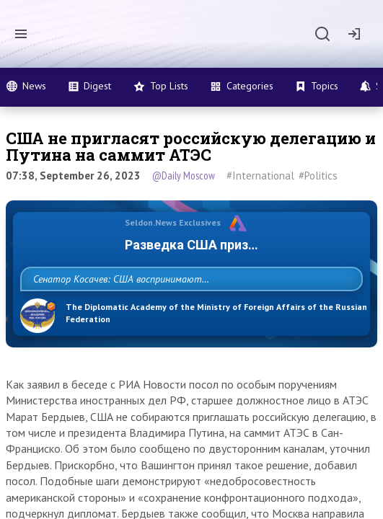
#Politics (318, 175)
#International (260, 175)
